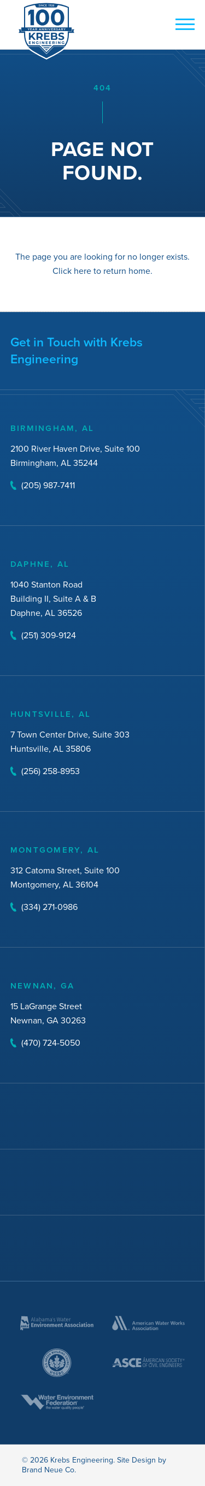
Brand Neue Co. (49, 1470)
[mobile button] (182, 25)
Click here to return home (101, 271)
